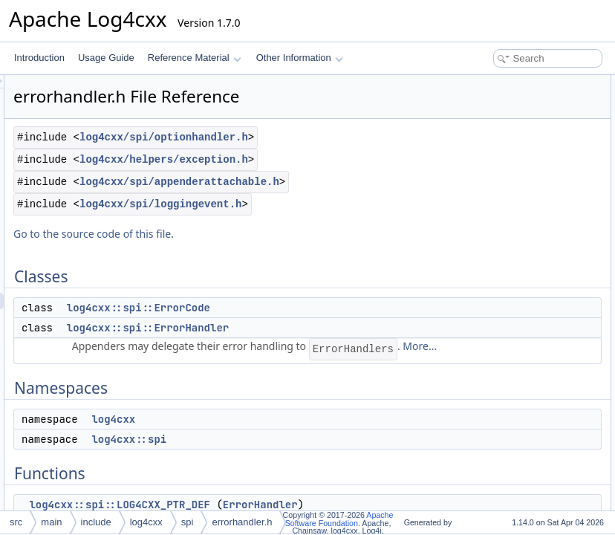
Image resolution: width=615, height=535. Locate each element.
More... (368, 465)
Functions (468, 181)
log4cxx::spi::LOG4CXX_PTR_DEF (530, 197)
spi (187, 522)
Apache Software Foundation (339, 519)
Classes (465, 83)
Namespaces (475, 132)
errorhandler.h (242, 522)
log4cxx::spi (484, 165)
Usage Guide (106, 57)
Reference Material (194, 57)
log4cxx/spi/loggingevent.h (290, 290)
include (96, 522)
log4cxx (476, 148)
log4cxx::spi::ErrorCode (324, 394)
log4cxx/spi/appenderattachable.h (309, 251)
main (51, 522)
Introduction (39, 57)
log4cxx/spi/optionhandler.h (293, 174)
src (16, 522)
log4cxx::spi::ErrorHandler (333, 414)
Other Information (299, 57)
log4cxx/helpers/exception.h (293, 213)
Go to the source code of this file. (279, 320)
